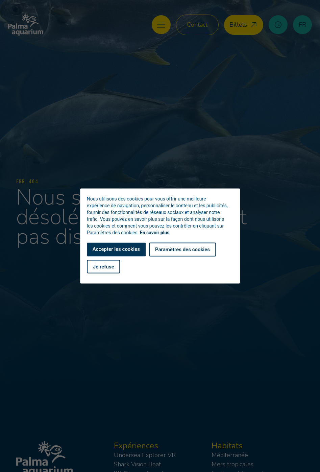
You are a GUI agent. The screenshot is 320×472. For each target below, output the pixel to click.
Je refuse (103, 266)
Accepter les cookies (116, 249)
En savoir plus (155, 232)
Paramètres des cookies (182, 249)
